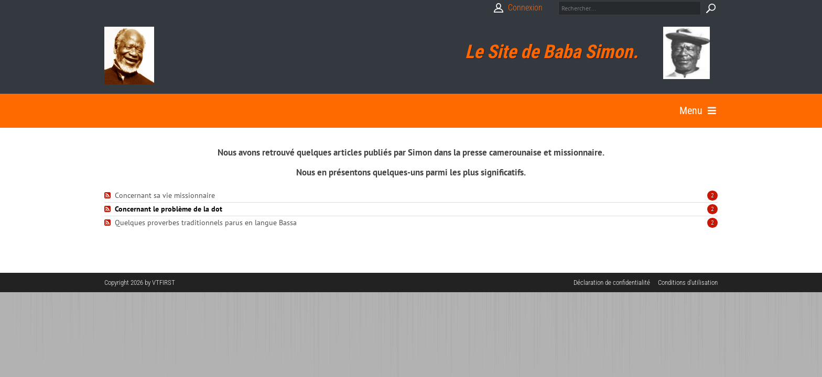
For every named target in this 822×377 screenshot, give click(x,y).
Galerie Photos (320, 107)
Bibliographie (391, 107)
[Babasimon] (129, 55)
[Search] (629, 8)
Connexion (525, 8)
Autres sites (522, 107)
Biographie (170, 107)
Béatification (457, 107)
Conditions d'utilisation (688, 274)
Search (711, 8)
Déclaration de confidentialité (612, 274)
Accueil (119, 107)
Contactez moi (589, 107)
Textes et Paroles (241, 107)
